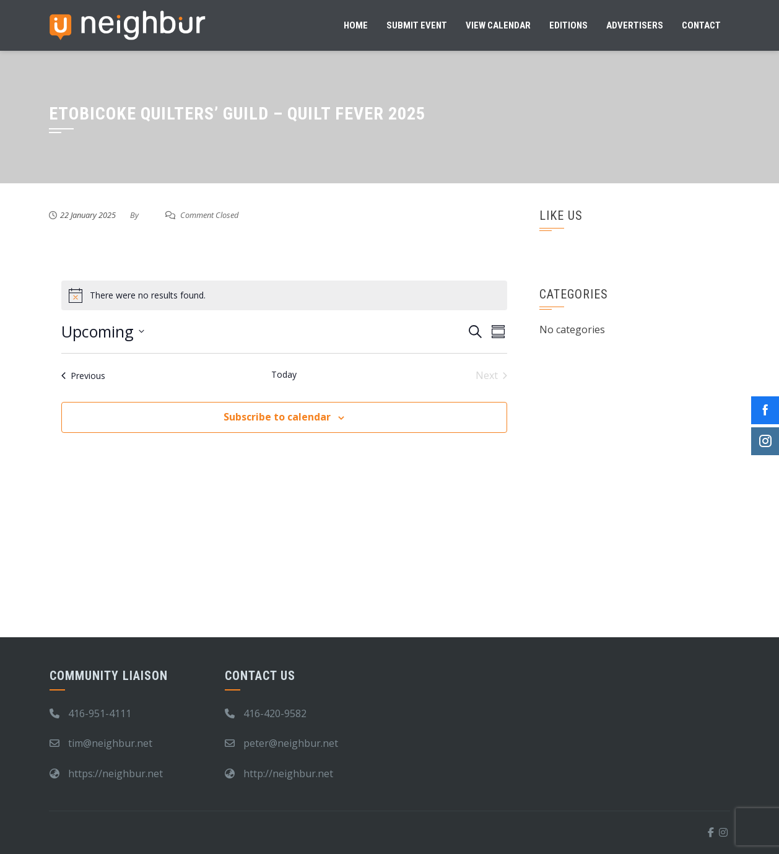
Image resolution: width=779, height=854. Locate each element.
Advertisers (634, 25)
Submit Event (416, 25)
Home (356, 25)
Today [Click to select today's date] (284, 374)
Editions (568, 25)
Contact (701, 25)
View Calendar (498, 25)
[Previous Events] (83, 375)
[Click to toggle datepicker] (102, 332)
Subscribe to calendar (277, 417)
